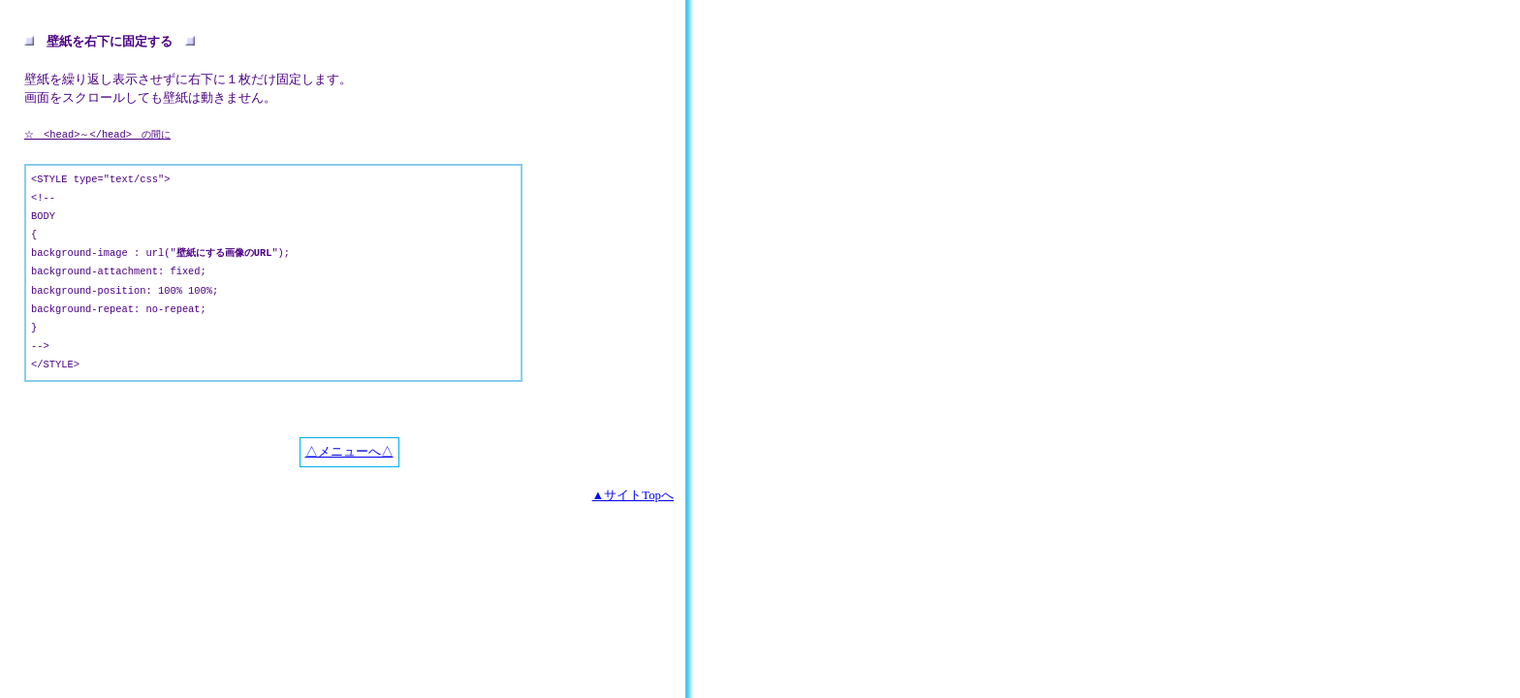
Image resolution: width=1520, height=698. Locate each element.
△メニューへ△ (349, 452)
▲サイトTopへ (633, 495)
